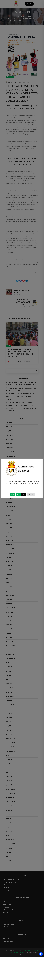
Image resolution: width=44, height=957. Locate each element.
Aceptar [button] (18, 494)
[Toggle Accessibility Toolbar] (41, 954)
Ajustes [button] (23, 494)
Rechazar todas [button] (31, 494)
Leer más (12, 494)
